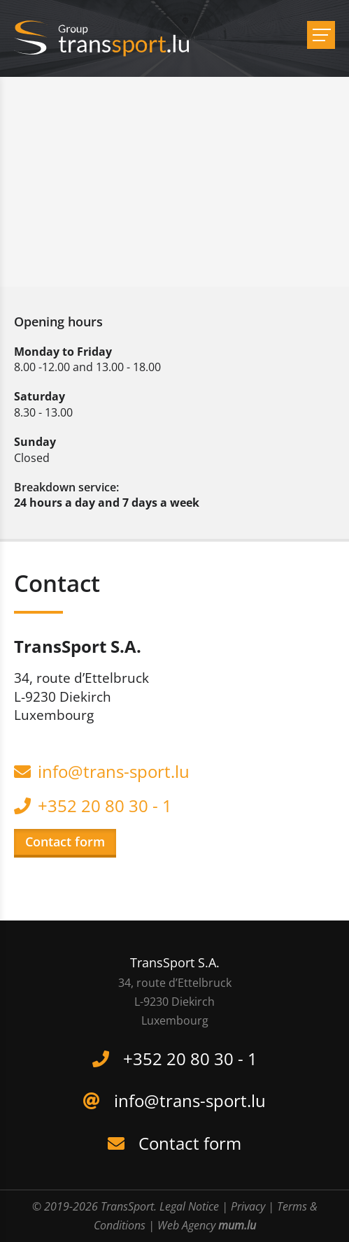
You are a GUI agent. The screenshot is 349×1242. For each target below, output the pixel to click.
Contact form (65, 841)
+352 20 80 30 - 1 (105, 805)
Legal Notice (189, 1206)
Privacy (248, 1206)
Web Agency (186, 1225)
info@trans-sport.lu (114, 771)
